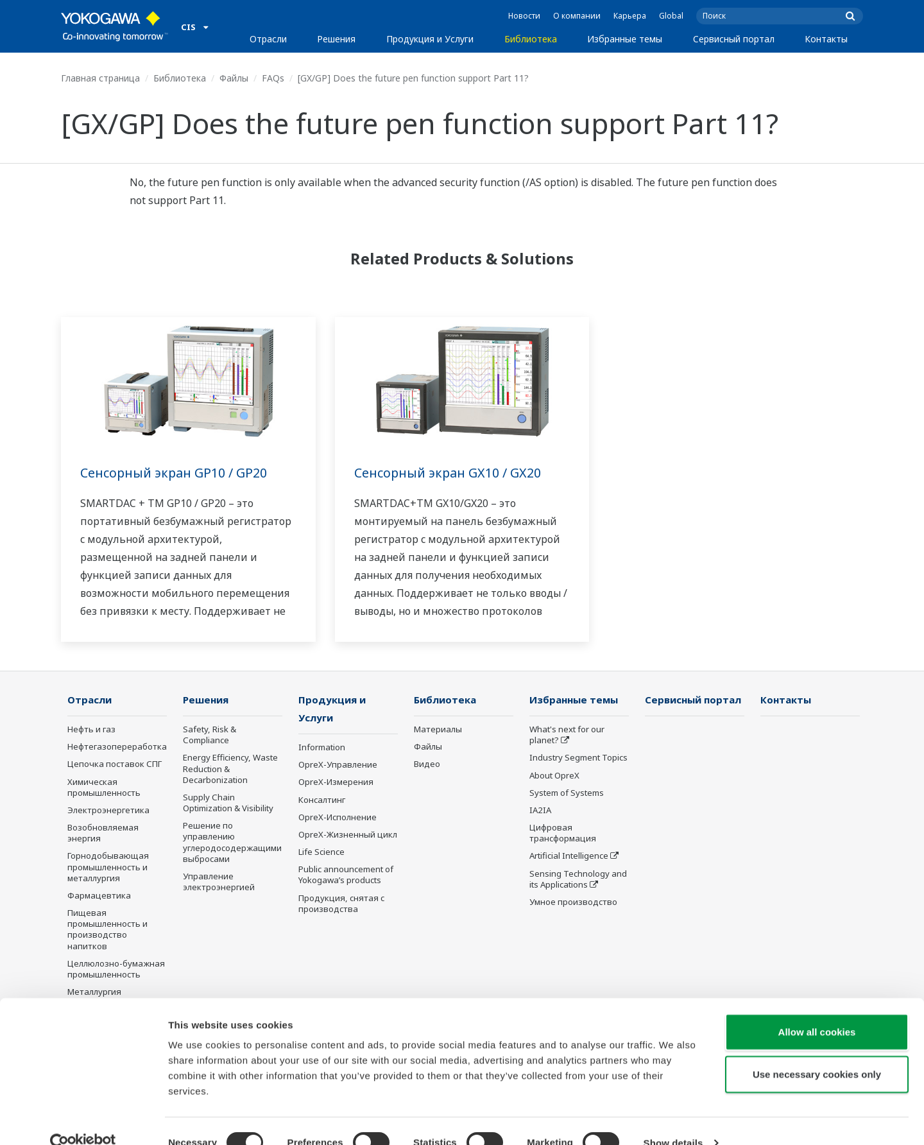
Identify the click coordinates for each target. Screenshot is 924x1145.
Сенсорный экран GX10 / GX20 (448, 472)
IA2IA (540, 810)
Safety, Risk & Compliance (209, 735)
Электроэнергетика (108, 810)
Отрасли (268, 39)
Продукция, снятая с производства (341, 904)
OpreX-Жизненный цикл (347, 835)
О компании (577, 15)
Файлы (233, 78)
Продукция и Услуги (430, 39)
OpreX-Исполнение (337, 818)
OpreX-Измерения (335, 783)
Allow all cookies (817, 1008)
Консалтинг (321, 801)
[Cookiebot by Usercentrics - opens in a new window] (83, 1120)
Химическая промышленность (104, 788)
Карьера (629, 15)
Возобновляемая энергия (103, 833)
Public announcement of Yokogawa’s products (345, 876)
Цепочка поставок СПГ (114, 764)
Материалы (438, 730)
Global (671, 15)
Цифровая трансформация (562, 833)
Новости (524, 15)
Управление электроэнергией (219, 882)
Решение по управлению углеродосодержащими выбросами (232, 842)
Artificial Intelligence (568, 856)
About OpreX (554, 776)
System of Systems (566, 793)
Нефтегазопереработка (117, 747)
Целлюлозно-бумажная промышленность (116, 969)
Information (321, 748)
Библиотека (530, 39)
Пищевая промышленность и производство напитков (107, 930)
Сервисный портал (733, 39)
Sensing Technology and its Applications (578, 879)
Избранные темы (624, 39)
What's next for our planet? (566, 735)
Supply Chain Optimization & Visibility (228, 803)
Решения (336, 39)
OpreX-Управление (337, 765)
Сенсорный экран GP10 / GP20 (174, 472)
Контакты (826, 39)
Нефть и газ (91, 730)
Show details (673, 1119)
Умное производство (573, 902)
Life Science (321, 853)
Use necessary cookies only (817, 1051)
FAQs (273, 78)
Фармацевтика (99, 896)
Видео (427, 764)
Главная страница (100, 78)
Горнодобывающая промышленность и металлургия (108, 867)
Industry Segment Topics (578, 758)
